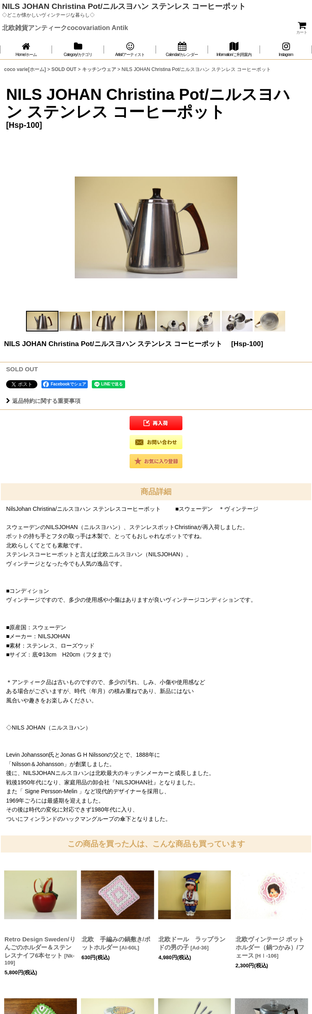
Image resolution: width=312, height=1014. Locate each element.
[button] (42, 321)
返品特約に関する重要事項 (43, 401)
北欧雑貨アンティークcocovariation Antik (65, 27)
